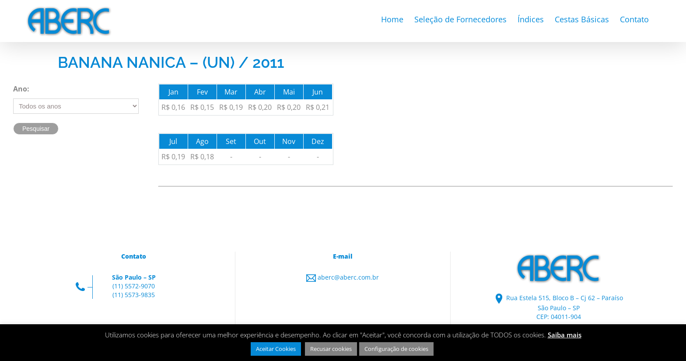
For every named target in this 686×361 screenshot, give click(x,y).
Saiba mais (564, 334)
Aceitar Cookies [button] (276, 349)
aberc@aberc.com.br (348, 277)
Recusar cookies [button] (331, 349)
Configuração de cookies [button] (396, 349)
